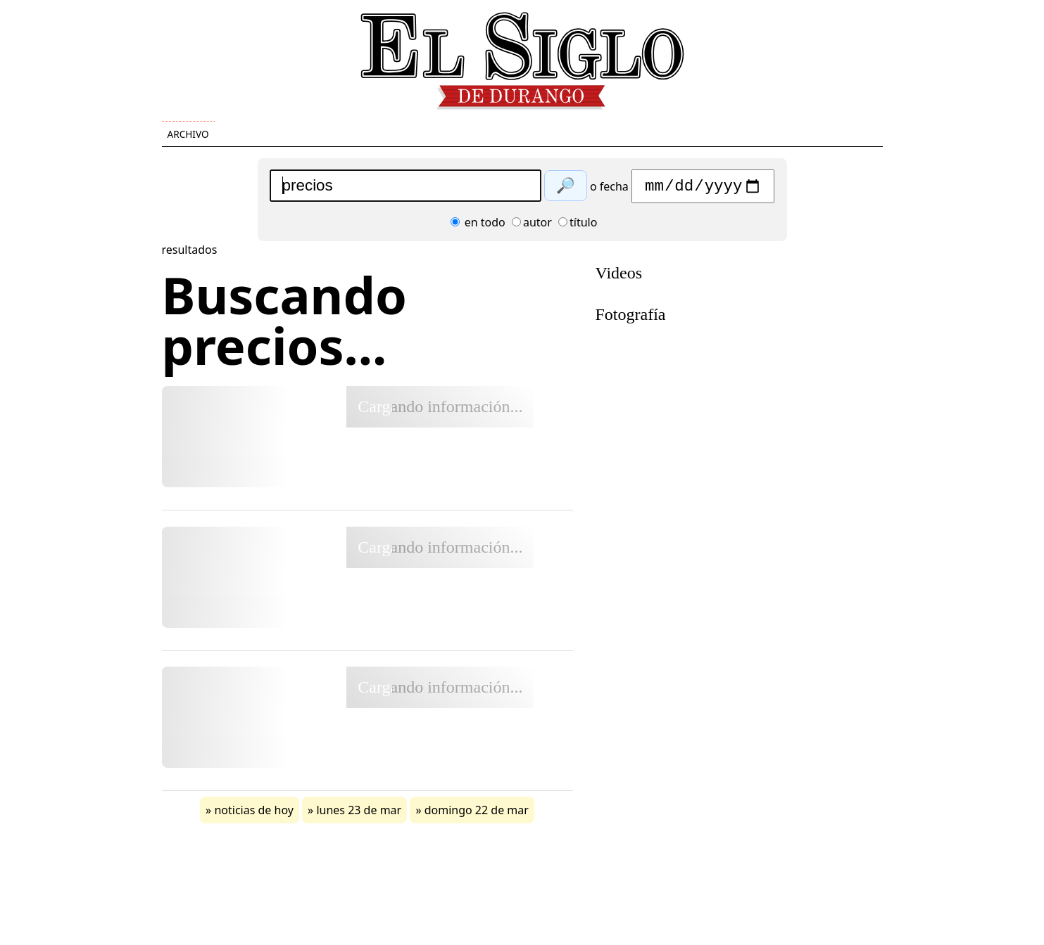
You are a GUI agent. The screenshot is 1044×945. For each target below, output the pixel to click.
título (577, 225)
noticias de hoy (254, 813)
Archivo (188, 134)
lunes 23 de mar (358, 813)
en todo (478, 225)
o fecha (609, 190)
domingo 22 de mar (476, 813)
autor (532, 225)
